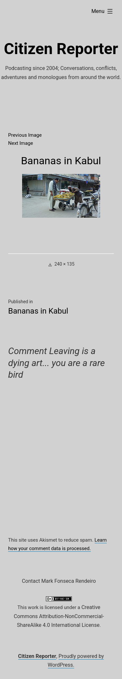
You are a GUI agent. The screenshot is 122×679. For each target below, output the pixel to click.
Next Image (20, 143)
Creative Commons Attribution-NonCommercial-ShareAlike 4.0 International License (59, 616)
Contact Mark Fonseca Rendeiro (59, 581)
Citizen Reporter (61, 49)
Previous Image (25, 135)
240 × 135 (64, 264)
